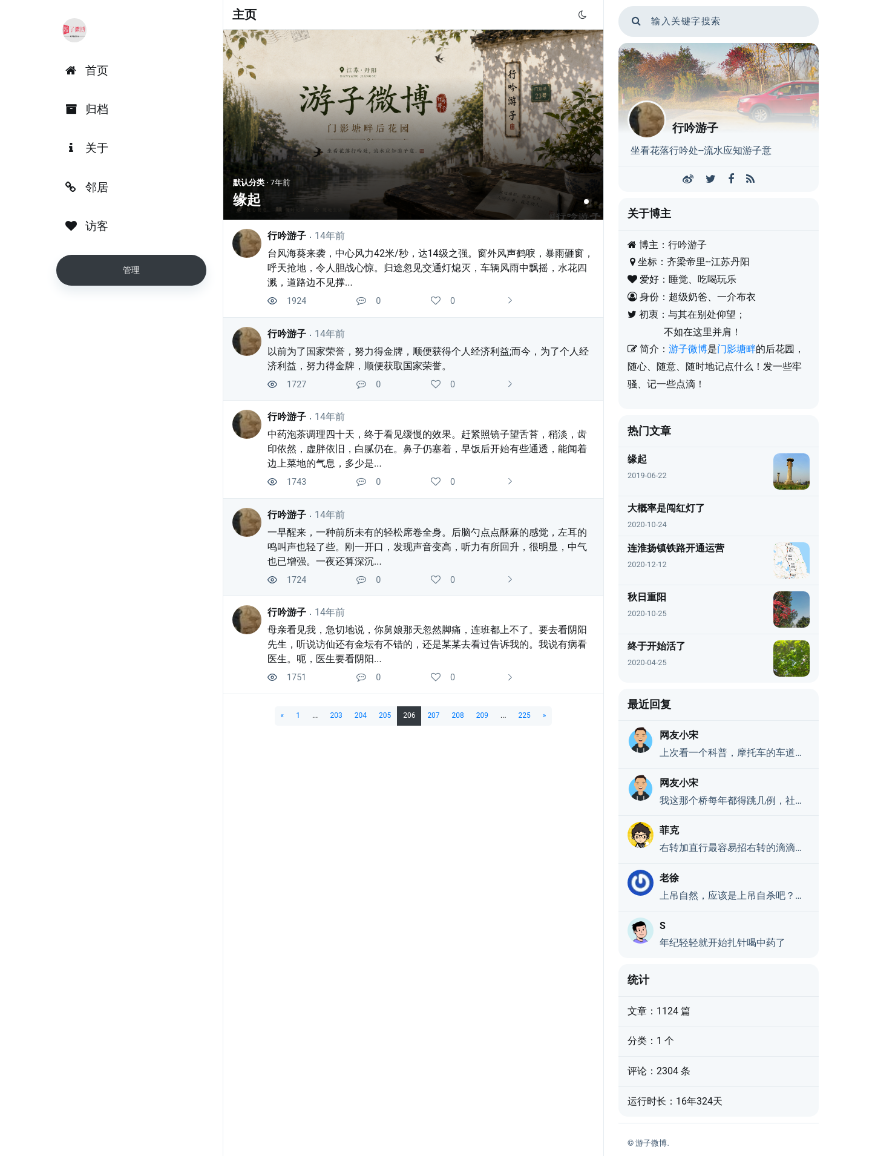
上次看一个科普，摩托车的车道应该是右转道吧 (735, 752)
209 (482, 715)
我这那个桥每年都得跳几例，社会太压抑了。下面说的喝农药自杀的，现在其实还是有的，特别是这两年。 (735, 800)
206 (409, 715)
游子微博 (688, 349)
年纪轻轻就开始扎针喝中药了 (722, 942)
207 (433, 715)
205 (385, 715)
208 (458, 715)
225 (525, 715)
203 (336, 715)
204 (361, 715)
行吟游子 (286, 235)
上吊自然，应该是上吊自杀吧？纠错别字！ (735, 895)
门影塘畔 (736, 349)
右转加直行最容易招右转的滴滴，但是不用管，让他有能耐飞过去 (735, 847)
